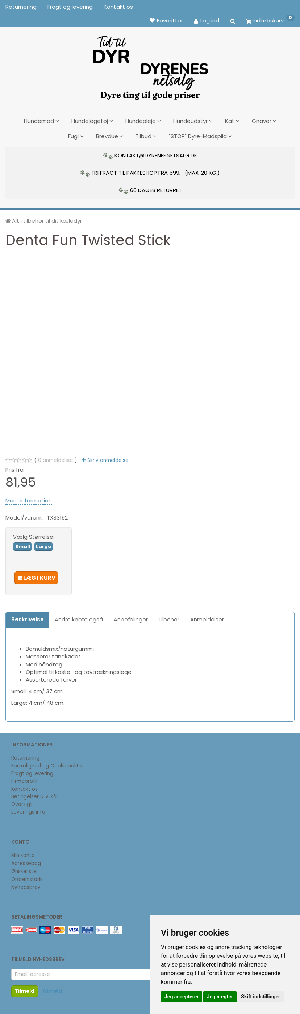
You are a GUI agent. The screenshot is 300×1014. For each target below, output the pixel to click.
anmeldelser (55, 457)
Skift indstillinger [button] (260, 996)
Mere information (28, 498)
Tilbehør (169, 617)
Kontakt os (118, 7)
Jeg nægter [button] (220, 996)
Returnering (21, 7)
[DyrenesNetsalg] (150, 65)
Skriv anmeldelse (107, 457)
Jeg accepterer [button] (181, 996)
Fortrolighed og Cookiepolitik (46, 763)
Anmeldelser (207, 617)
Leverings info (28, 809)
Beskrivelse (27, 617)
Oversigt (21, 801)
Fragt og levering (70, 7)
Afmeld (52, 988)
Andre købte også (79, 617)
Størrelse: (33, 534)
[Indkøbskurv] (270, 20)
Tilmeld (24, 988)
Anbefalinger (131, 617)
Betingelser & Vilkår (34, 794)
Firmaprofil (24, 778)
